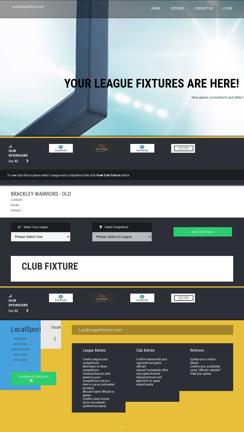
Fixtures (177, 8)
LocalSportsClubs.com (33, 378)
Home (155, 8)
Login (227, 8)
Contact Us (203, 8)
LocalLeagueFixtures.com (28, 6)
